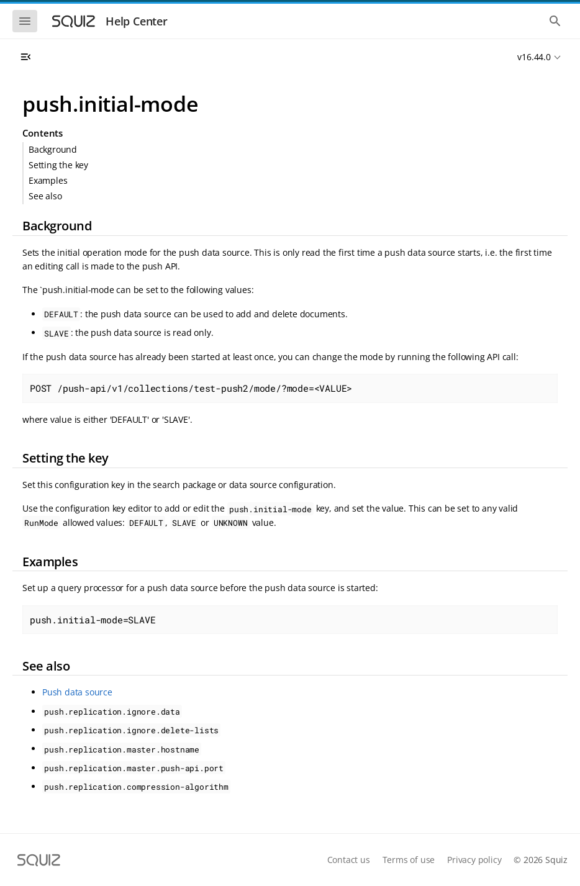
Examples (48, 180)
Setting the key (58, 165)
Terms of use (409, 860)
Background (53, 149)
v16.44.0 (533, 57)
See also (45, 196)
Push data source (77, 692)
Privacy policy (474, 860)
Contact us (348, 860)
